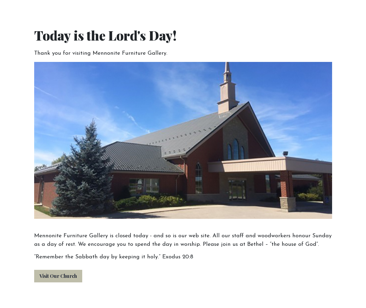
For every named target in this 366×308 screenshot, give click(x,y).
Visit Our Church (58, 276)
